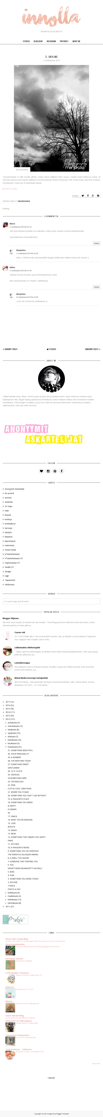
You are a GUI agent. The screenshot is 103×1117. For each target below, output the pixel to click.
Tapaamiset (10, 580)
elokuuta (11, 736)
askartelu (9, 502)
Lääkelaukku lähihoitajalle (27, 647)
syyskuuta (12, 733)
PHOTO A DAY (10, 189)
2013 (8, 715)
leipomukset (10, 541)
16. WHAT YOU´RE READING (20, 819)
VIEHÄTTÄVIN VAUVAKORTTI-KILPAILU (25, 868)
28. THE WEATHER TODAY (19, 761)
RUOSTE (11, 826)
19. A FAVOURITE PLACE (18, 799)
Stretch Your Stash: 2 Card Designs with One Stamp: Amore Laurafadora (35, 941)
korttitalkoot (10, 523)
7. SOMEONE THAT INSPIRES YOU (23, 861)
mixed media (10, 550)
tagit (7, 576)
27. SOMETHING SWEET (18, 764)
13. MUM (12, 833)
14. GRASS (12, 830)
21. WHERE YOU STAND (18, 792)
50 (9, 813)
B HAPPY (12, 806)
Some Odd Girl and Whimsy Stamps (20, 1018)
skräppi (8, 571)
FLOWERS (12, 809)
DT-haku (8, 506)
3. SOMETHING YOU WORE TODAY (23, 878)
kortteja (8, 519)
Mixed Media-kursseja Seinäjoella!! (31, 678)
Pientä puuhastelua (15, 944)
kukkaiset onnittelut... (24, 961)
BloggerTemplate (62, 1114)
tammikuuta (13, 903)
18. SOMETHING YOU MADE (20, 802)
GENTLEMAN (13, 767)
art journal (9, 493)
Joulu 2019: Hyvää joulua (26, 1037)
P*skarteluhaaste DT (14, 558)
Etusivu (52, 349)
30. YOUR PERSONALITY (18, 754)
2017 (8, 702)
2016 (8, 705)
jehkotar (9, 987)
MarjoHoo (21, 250)
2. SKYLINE (12, 882)
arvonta (8, 497)
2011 (8, 906)
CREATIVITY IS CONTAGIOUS (18, 1021)
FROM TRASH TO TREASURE (27, 1023)
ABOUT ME (76, 41)
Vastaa (96, 243)
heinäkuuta (12, 740)
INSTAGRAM (51, 41)
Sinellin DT (9, 567)
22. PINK (11, 785)
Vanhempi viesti (91, 349)
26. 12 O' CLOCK (15, 771)
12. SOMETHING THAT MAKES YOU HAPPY (26, 837)
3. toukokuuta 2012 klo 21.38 (20, 270)
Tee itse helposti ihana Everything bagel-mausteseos (38, 946)
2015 (8, 708)
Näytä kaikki (96, 1063)
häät (7, 510)
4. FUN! (11, 875)
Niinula (8, 1001)
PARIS (10, 840)
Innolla (44, 1114)
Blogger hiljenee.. (11, 618)
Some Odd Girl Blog (14, 1015)
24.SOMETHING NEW (17, 778)
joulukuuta (12, 722)
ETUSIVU (26, 41)
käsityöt (8, 532)
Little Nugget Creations (17, 973)
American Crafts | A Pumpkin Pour (30, 1051)
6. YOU (11, 865)
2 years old (19, 632)
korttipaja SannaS (14, 958)
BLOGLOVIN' (38, 41)
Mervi (12, 223)
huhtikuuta (12, 892)
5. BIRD (11, 871)
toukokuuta (13, 747)
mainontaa (9, 545)
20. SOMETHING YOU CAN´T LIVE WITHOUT (27, 795)
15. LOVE (12, 823)
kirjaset (8, 515)
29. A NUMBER (14, 757)
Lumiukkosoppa (22, 663)
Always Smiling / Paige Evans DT (29, 975)
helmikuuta (12, 899)
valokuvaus (24, 201)
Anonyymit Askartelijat (14, 489)
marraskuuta (13, 726)
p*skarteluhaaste (12, 554)
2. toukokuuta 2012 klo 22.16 (20, 227)
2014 (8, 712)
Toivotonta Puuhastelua (17, 1035)
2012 (8, 719)
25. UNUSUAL (14, 774)
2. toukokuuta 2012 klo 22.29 (27, 253)
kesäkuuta (12, 743)
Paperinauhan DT (12, 563)
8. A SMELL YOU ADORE (18, 858)
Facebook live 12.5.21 (25, 989)
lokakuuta (12, 729)
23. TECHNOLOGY (16, 781)
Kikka (12, 267)
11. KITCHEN (13, 844)
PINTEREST (64, 41)
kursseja (8, 528)
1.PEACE (11, 885)
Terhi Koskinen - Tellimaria (18, 1049)
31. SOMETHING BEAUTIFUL (20, 750)
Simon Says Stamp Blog (16, 939)
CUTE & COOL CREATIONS (19, 788)
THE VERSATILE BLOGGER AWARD (23, 854)
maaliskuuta (13, 896)
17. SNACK (12, 816)
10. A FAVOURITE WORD (18, 847)
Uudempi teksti (11, 349)
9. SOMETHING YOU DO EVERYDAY (23, 851)
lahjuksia (8, 536)
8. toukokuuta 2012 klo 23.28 (27, 297)
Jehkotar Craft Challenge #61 (28, 1003)
